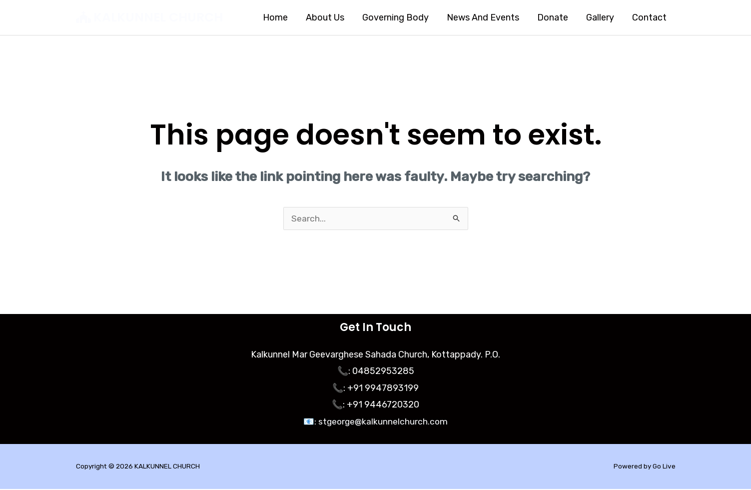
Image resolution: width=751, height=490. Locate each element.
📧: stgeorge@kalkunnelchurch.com (375, 422)
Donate (552, 17)
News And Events (483, 17)
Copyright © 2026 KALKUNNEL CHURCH (139, 467)
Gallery (600, 17)
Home (275, 17)
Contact (649, 17)
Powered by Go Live (644, 467)
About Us (325, 17)
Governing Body (395, 17)
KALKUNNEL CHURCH (158, 17)
